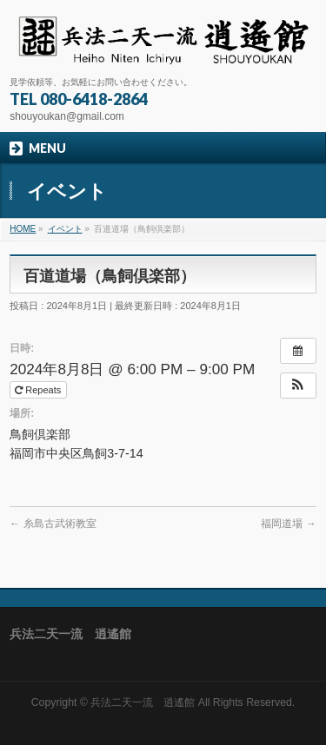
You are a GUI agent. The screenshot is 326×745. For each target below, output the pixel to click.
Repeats (39, 390)
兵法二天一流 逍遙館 (142, 702)
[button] (298, 385)
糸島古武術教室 (53, 524)
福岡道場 (288, 524)
